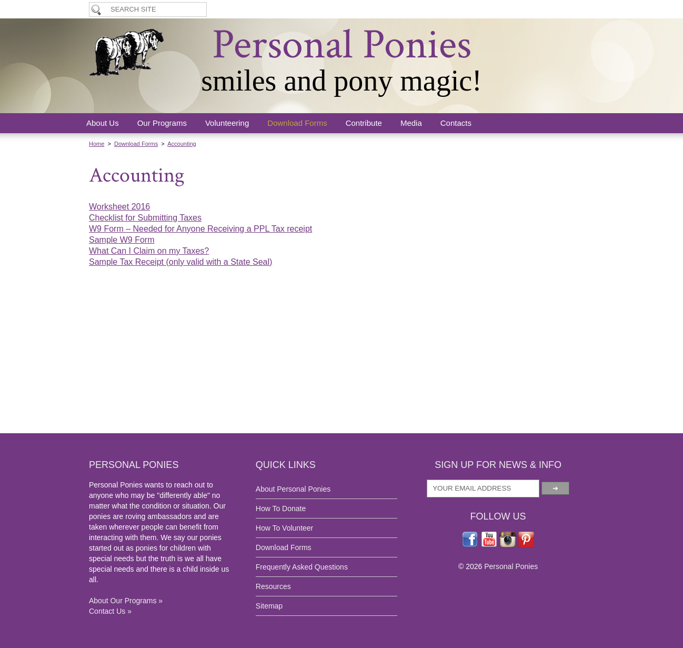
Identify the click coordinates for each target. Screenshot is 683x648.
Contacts (455, 122)
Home (96, 144)
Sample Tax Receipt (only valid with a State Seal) (180, 261)
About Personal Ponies (293, 489)
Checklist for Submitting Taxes (145, 217)
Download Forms (297, 122)
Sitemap (269, 606)
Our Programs (162, 122)
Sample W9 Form (121, 239)
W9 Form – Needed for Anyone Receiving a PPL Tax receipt (200, 228)
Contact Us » (110, 611)
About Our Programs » (126, 600)
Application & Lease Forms (480, 9)
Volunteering (227, 122)
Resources (273, 586)
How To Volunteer (330, 9)
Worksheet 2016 (119, 206)
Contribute (364, 122)
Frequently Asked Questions (302, 567)
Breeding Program (567, 9)
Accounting (181, 144)
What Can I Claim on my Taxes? (149, 250)
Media (411, 122)
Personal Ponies (341, 44)
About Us (102, 122)
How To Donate (398, 9)
